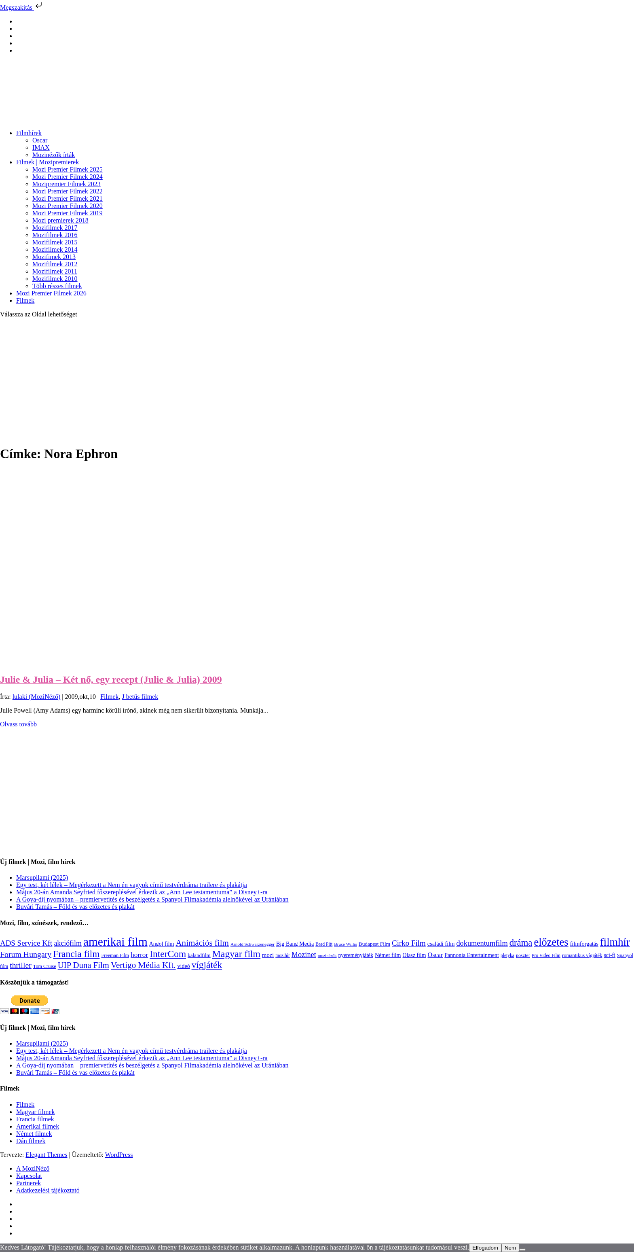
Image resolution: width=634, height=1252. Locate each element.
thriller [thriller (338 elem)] (21, 965)
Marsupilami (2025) (42, 877)
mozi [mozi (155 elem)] (268, 955)
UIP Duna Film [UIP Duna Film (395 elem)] (83, 965)
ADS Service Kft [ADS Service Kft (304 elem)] (26, 943)
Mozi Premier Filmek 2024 (67, 176)
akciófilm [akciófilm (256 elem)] (68, 943)
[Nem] (522, 1249)
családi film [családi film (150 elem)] (441, 943)
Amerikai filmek (37, 1126)
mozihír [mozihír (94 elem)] (282, 955)
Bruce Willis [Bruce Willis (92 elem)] (345, 944)
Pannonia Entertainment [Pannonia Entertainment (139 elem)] (471, 955)
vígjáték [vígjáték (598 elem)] (207, 964)
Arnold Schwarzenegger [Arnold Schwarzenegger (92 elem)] (252, 944)
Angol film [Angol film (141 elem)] (161, 944)
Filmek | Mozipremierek (47, 162)
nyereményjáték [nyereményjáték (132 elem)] (355, 955)
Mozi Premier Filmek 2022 (67, 191)
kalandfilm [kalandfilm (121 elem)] (199, 955)
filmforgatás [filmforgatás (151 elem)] (584, 943)
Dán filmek (30, 1140)
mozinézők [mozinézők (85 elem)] (327, 955)
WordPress (119, 1154)
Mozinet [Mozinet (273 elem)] (304, 955)
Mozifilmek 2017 (55, 227)
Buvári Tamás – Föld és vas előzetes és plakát (75, 906)
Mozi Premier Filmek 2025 (67, 169)
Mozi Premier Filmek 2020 (67, 205)
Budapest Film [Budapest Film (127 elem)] (374, 944)
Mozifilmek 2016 (55, 234)
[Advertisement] (317, 381)
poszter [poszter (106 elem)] (523, 955)
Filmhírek (29, 132)
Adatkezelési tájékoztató (48, 1190)
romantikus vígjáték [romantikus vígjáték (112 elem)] (582, 955)
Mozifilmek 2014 (55, 249)
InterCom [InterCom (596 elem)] (168, 954)
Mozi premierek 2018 (60, 220)
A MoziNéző (32, 1168)
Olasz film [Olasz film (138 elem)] (414, 955)
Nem (510, 1248)
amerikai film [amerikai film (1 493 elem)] (115, 941)
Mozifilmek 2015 (55, 242)
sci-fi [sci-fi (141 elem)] (609, 955)
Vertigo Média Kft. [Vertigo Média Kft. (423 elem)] (143, 965)
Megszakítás (22, 7)
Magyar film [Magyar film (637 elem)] (236, 954)
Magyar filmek (35, 1111)
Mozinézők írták (53, 154)
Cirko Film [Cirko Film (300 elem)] (409, 943)
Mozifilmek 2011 (54, 271)
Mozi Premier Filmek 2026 (51, 293)
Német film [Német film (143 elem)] (388, 955)
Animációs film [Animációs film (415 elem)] (202, 943)
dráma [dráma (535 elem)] (521, 943)
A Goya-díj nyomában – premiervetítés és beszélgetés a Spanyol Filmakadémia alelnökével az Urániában (152, 899)
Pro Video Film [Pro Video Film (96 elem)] (546, 955)
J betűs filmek (140, 696)
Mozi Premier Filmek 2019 (67, 213)
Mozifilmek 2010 (55, 278)
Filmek (25, 300)
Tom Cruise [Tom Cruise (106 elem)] (44, 966)
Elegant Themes (46, 1154)
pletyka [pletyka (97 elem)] (507, 955)
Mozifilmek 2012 (55, 264)
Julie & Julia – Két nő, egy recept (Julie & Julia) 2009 (111, 679)
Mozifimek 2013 (54, 256)
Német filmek (34, 1133)
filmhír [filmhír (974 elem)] (615, 942)
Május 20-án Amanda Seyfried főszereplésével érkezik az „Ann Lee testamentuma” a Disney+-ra (142, 892)
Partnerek (28, 1183)
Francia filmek (35, 1119)
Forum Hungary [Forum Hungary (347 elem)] (25, 954)
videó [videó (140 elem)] (184, 966)
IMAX (41, 147)
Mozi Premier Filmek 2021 (67, 198)
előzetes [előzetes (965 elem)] (551, 942)
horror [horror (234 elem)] (139, 955)
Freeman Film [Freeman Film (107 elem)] (115, 955)
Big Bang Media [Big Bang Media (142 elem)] (295, 943)
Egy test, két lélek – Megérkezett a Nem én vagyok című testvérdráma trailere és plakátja (131, 884)
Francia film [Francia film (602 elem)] (76, 954)
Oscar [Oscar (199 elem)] (435, 955)
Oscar (39, 140)
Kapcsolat (29, 1175)
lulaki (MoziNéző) (37, 696)
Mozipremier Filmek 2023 (66, 183)
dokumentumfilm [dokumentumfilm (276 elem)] (481, 943)
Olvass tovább (18, 724)
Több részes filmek (57, 285)
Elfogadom (485, 1248)
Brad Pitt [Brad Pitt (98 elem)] (323, 944)
